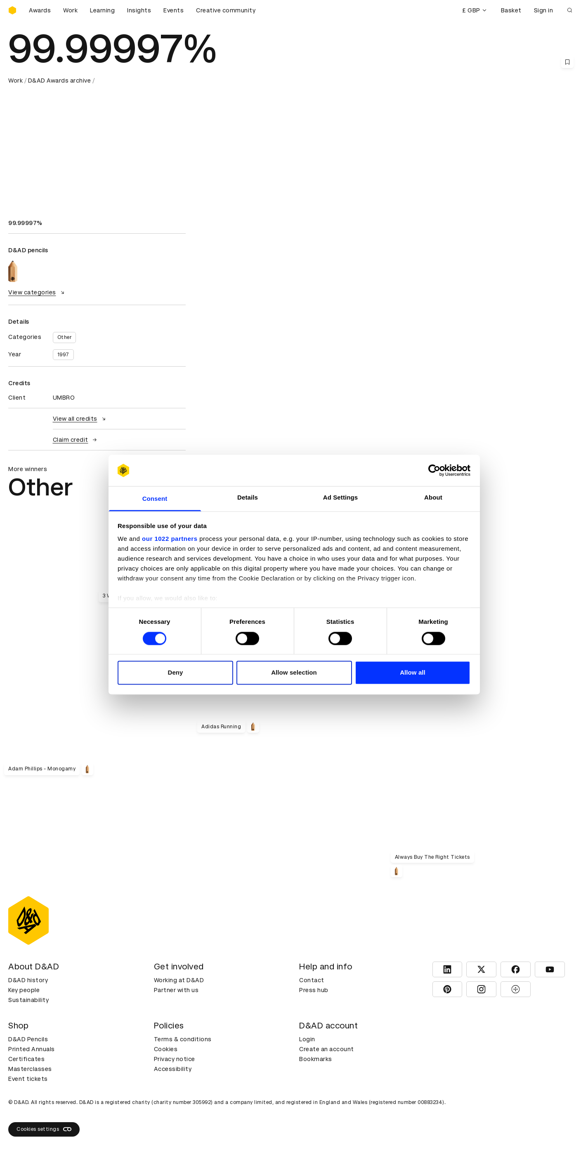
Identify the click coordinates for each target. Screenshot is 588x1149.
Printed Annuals (31, 1049)
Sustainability (28, 1000)
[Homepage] (12, 10)
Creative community (225, 10)
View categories (37, 292)
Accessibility (173, 1069)
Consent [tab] (155, 498)
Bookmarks (315, 1059)
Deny (175, 672)
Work (70, 10)
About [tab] (433, 497)
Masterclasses (30, 1069)
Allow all (412, 672)
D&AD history (28, 980)
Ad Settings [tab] (340, 497)
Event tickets (28, 1079)
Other (64, 337)
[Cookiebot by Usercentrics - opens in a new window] (434, 470)
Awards (40, 10)
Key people (24, 990)
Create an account (326, 1049)
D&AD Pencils (28, 1039)
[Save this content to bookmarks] (567, 62)
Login (307, 1039)
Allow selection (294, 672)
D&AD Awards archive (59, 80)
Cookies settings (44, 1129)
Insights (139, 10)
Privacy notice (174, 1059)
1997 (63, 355)
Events (173, 10)
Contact (311, 980)
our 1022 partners (169, 539)
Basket (511, 10)
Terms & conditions (183, 1039)
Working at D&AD (179, 980)
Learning (102, 10)
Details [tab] (247, 497)
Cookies (166, 1049)
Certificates (26, 1059)
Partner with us (176, 990)
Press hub (313, 990)
